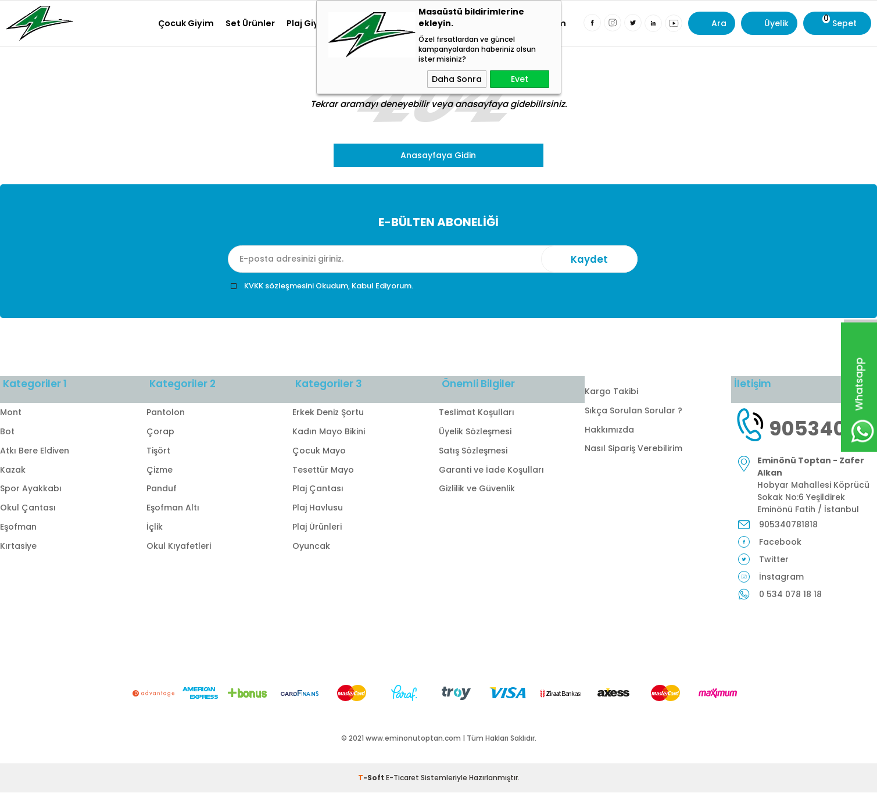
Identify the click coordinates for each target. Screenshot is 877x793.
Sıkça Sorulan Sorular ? (633, 410)
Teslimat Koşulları (476, 413)
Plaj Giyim (308, 23)
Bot (7, 432)
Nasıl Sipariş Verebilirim (633, 448)
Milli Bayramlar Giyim (519, 23)
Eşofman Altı (172, 508)
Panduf (161, 489)
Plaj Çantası (317, 489)
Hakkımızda (609, 429)
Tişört (158, 451)
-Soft (372, 778)
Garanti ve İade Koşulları (491, 470)
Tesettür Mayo (323, 470)
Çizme (159, 470)
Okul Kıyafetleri (427, 23)
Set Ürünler (250, 23)
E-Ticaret (402, 778)
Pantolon (165, 413)
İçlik (154, 527)
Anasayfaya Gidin (438, 155)
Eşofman (18, 527)
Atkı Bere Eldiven (34, 451)
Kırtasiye (361, 23)
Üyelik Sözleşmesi (475, 432)
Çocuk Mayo (319, 451)
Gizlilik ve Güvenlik (477, 489)
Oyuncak (311, 546)
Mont (11, 413)
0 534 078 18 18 (790, 595)
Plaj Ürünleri (317, 527)
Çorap (160, 432)
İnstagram (781, 577)
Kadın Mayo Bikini (328, 432)
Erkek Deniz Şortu (328, 413)
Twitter (774, 560)
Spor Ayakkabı (31, 489)
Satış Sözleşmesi (473, 451)
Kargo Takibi (611, 391)
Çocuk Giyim (186, 23)
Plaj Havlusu (317, 508)
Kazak (13, 470)
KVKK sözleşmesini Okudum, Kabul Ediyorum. (328, 285)
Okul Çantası (28, 508)
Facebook (780, 542)
